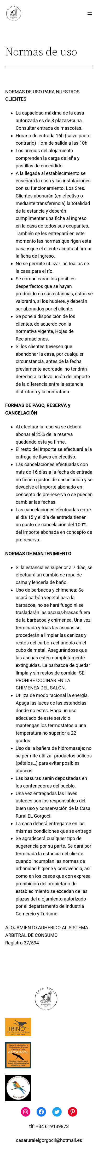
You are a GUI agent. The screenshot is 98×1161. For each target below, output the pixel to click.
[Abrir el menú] (90, 13)
